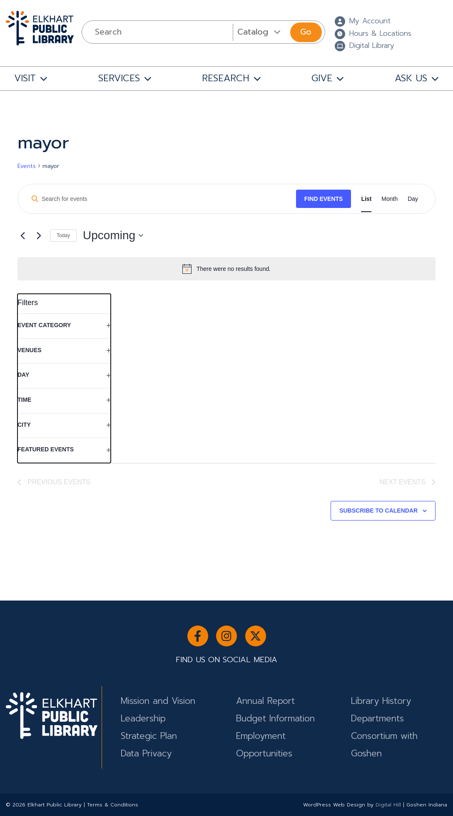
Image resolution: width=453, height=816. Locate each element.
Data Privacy (146, 753)
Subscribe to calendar (378, 510)
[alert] (226, 268)
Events (26, 166)
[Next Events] (39, 235)
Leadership (143, 718)
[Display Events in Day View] (413, 199)
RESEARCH (225, 78)
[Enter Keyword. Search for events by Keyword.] (160, 199)
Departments (377, 718)
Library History (381, 701)
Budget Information (275, 718)
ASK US (411, 78)
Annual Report (265, 701)
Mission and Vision (158, 701)
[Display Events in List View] (366, 199)
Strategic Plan (149, 736)
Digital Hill (388, 804)
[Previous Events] (22, 235)
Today (63, 235)
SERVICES (119, 78)
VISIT (25, 78)
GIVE (321, 78)
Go (305, 32)
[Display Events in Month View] (389, 199)
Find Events (323, 198)
